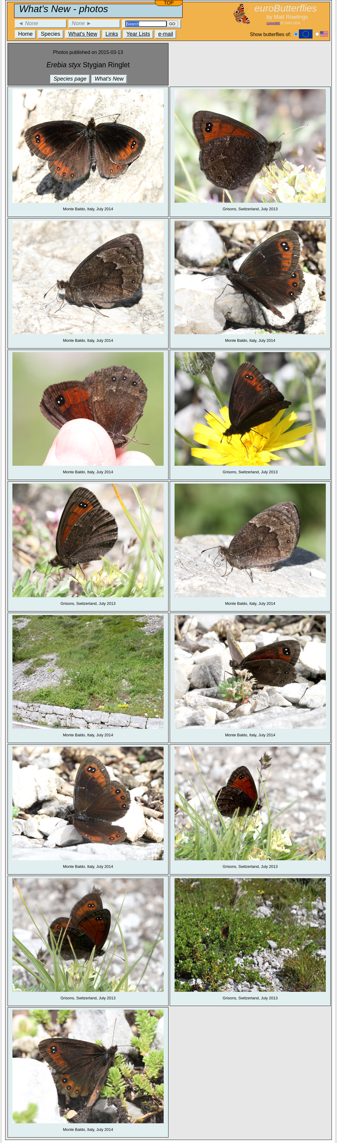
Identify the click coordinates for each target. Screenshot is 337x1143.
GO (172, 24)
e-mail (165, 34)
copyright (273, 23)
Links (112, 34)
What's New (82, 34)
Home (25, 34)
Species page (70, 79)
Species (50, 34)
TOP (169, 2)
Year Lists (138, 34)
